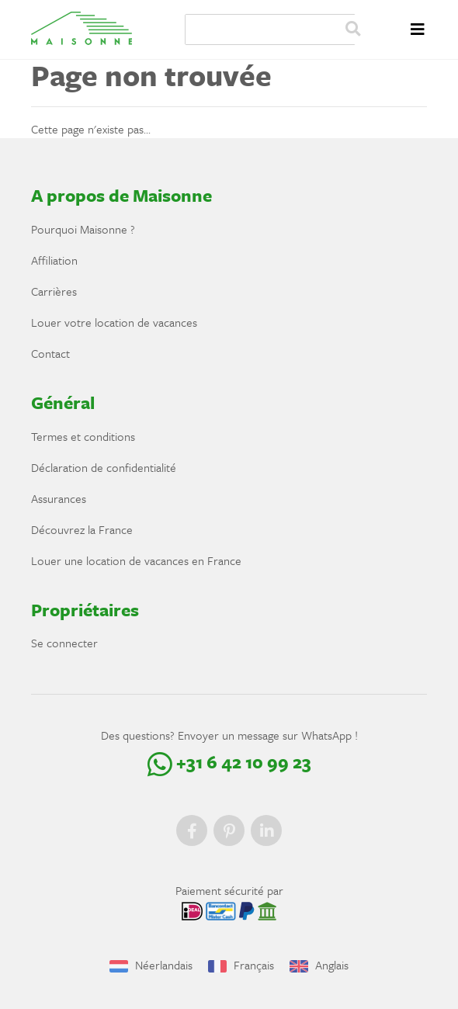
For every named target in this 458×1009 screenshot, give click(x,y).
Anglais (319, 964)
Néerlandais (151, 964)
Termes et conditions (83, 436)
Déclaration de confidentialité (103, 467)
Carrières (54, 291)
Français (241, 964)
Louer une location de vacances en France (136, 560)
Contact (50, 353)
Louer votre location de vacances (114, 322)
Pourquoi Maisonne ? (83, 229)
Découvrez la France (82, 529)
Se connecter (64, 642)
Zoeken (352, 29)
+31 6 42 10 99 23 (229, 762)
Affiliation (54, 260)
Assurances (58, 498)
